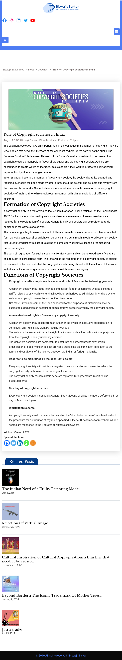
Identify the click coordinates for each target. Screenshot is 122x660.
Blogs (31, 69)
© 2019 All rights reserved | (52, 655)
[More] (33, 443)
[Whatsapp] (26, 443)
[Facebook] (7, 443)
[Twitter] (13, 443)
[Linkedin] (20, 443)
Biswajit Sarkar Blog (13, 69)
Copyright (43, 69)
